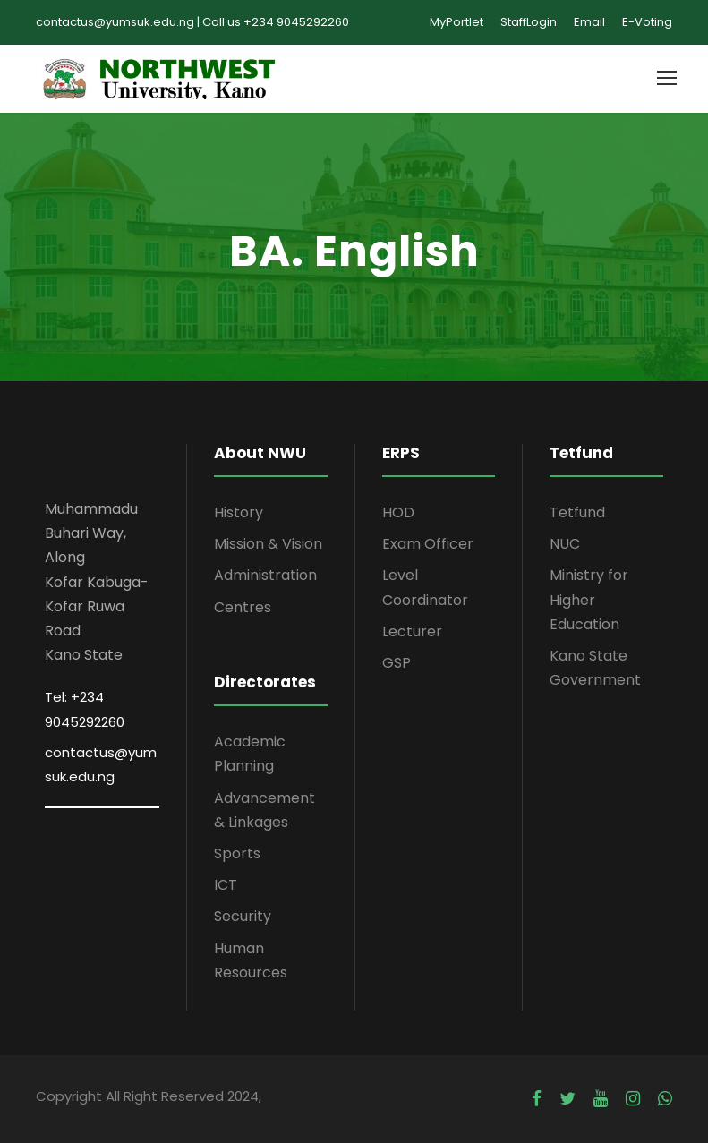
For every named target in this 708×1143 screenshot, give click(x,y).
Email (589, 21)
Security (242, 916)
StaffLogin (528, 21)
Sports (237, 853)
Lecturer (412, 631)
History (238, 512)
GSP (396, 663)
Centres (242, 607)
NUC (565, 543)
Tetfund (577, 512)
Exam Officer (427, 543)
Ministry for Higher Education (589, 599)
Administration (265, 575)
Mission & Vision (268, 543)
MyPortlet (456, 21)
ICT (225, 884)
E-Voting (647, 21)
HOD (398, 512)
